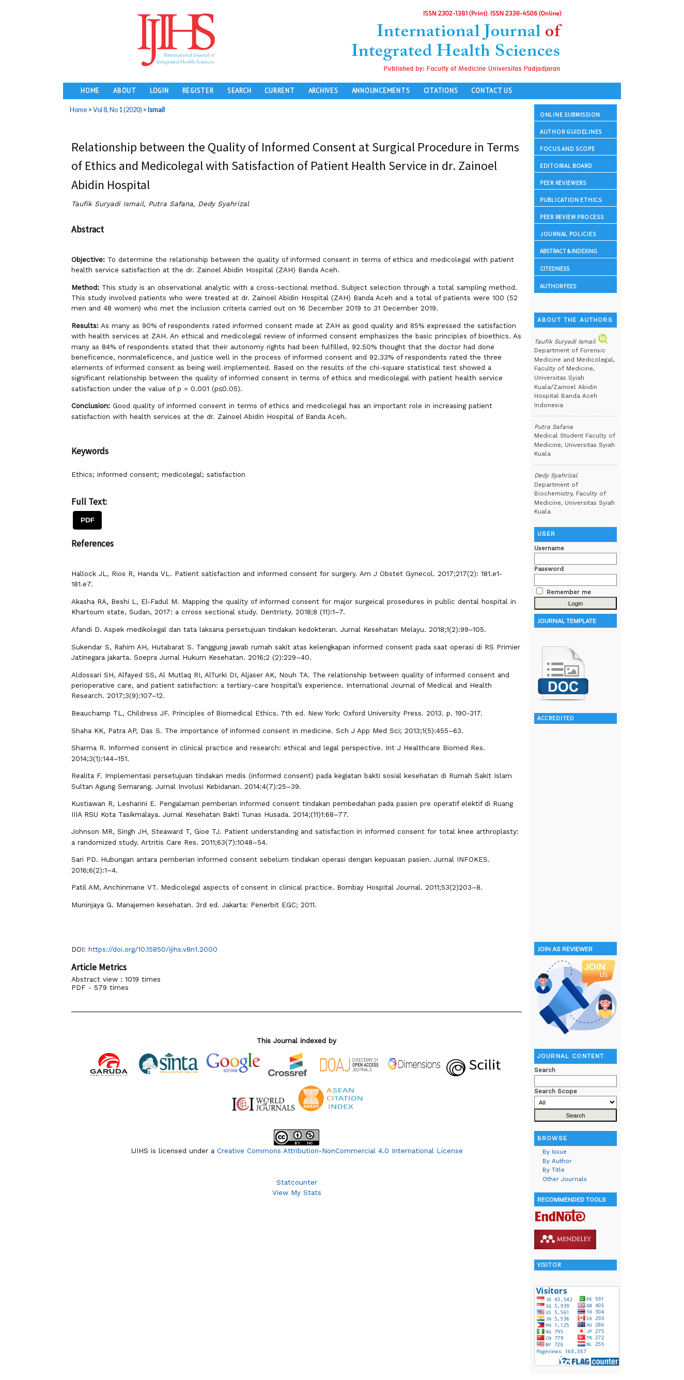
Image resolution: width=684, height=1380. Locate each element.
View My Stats (296, 1192)
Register (198, 90)
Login (159, 90)
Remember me (569, 592)
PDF (88, 520)
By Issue (554, 1151)
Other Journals (564, 1179)
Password (549, 568)
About (124, 90)
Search (239, 90)
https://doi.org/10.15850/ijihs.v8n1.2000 (152, 949)
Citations (441, 90)
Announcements (381, 90)
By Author (557, 1161)
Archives (323, 90)
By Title (553, 1169)
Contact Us (491, 90)
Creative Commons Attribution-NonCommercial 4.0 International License (340, 1150)
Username (549, 548)
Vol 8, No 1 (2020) (117, 110)
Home (90, 90)
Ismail (156, 110)
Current (279, 90)
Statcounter (296, 1182)
